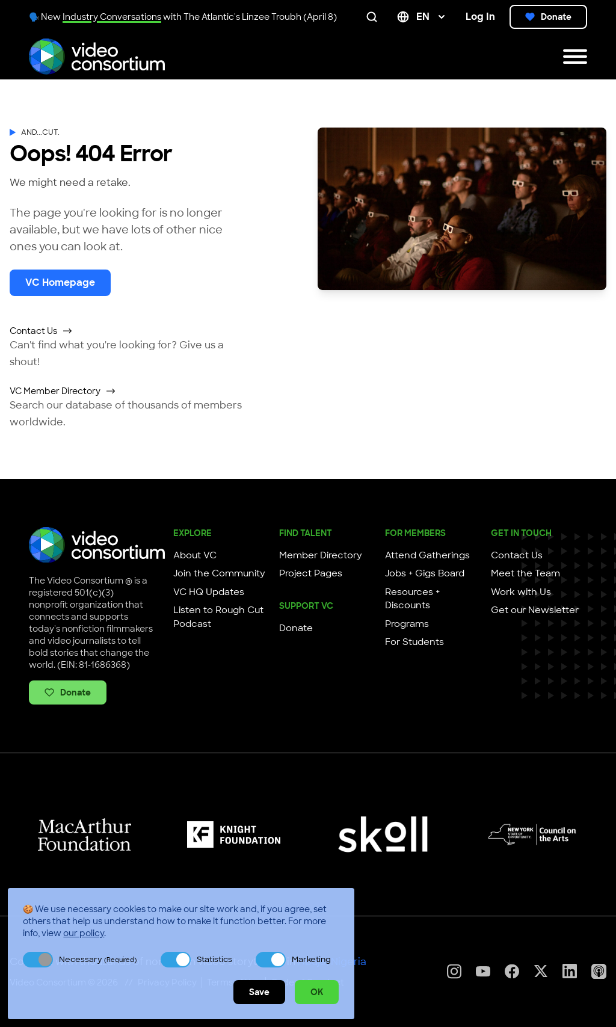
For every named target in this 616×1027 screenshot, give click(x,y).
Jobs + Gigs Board (424, 573)
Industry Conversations (112, 16)
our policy (83, 933)
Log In (480, 16)
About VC (195, 555)
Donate (548, 16)
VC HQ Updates (208, 592)
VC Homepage (60, 282)
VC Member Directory (63, 391)
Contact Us (41, 330)
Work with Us (521, 592)
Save (259, 992)
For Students (414, 642)
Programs (407, 624)
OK (316, 992)
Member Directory (320, 555)
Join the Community (219, 573)
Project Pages (310, 573)
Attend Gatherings (427, 555)
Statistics (214, 959)
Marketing (311, 959)
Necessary (98, 959)
